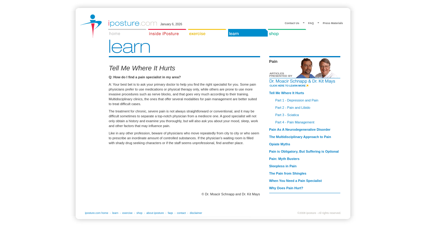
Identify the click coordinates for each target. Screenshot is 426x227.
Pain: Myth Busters (284, 159)
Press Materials (333, 23)
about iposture (155, 213)
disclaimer (196, 213)
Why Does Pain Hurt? (286, 188)
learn (115, 213)
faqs (170, 213)
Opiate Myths (279, 144)
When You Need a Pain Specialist (295, 181)
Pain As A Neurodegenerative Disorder (300, 129)
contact (181, 213)
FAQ (311, 23)
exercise (127, 213)
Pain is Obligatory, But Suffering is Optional (304, 151)
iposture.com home (97, 213)
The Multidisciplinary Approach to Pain (300, 137)
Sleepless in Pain (283, 166)
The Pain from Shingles (287, 173)
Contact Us (292, 23)
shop (140, 213)
